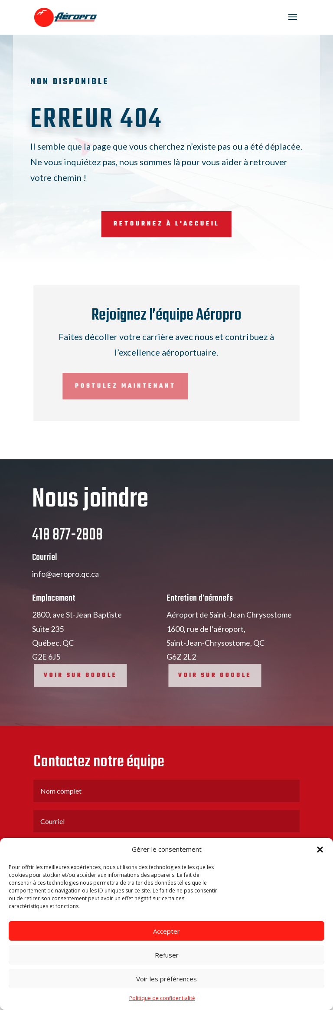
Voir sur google (85, 700)
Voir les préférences (166, 978)
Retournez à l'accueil (133, 224)
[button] (320, 849)
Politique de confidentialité (162, 998)
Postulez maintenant (79, 386)
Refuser (167, 955)
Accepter (166, 931)
